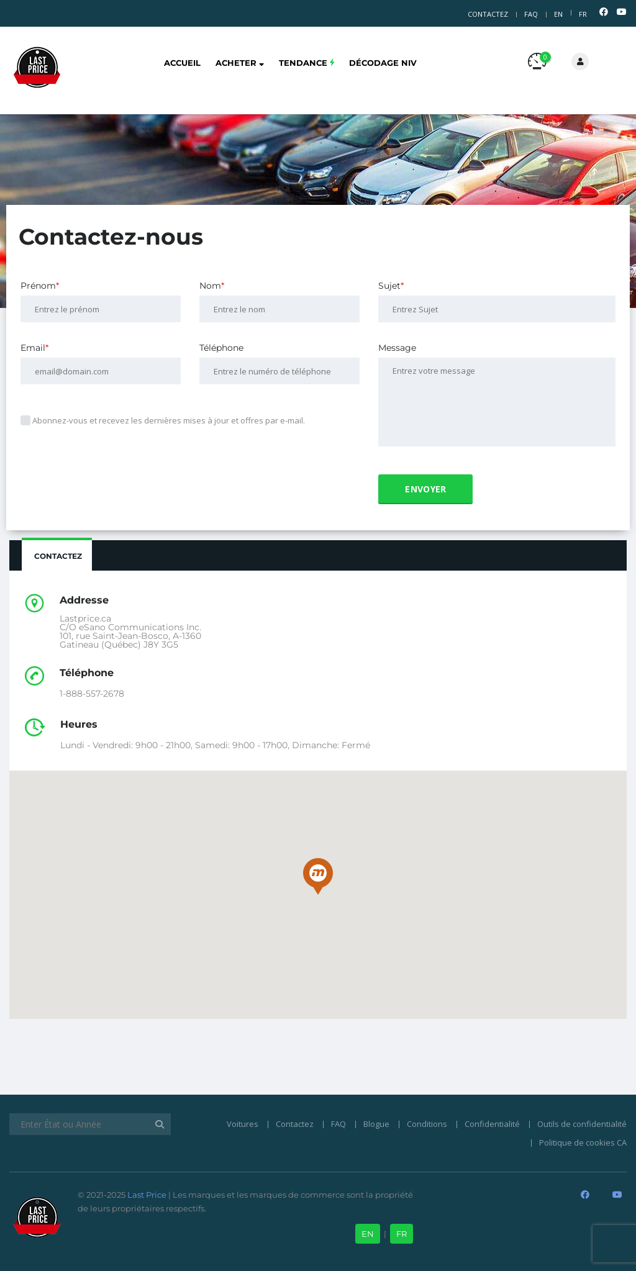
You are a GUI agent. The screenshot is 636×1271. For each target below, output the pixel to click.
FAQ (531, 14)
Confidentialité (492, 1123)
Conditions (427, 1123)
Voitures (242, 1123)
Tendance (306, 63)
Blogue (376, 1123)
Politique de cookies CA (583, 1142)
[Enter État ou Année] (90, 1124)
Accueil (182, 63)
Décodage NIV (383, 63)
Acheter (240, 63)
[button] (318, 876)
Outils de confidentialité (582, 1123)
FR (583, 14)
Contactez (488, 14)
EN (558, 14)
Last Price (145, 1195)
